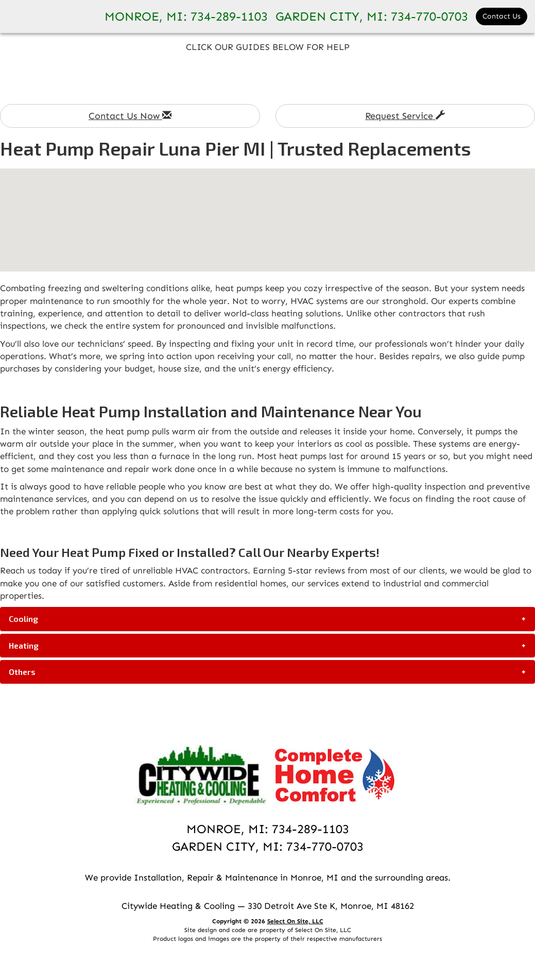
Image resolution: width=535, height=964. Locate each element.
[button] (267, 619)
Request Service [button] (405, 116)
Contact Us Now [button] (130, 116)
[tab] (267, 619)
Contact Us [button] (501, 16)
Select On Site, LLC (295, 921)
